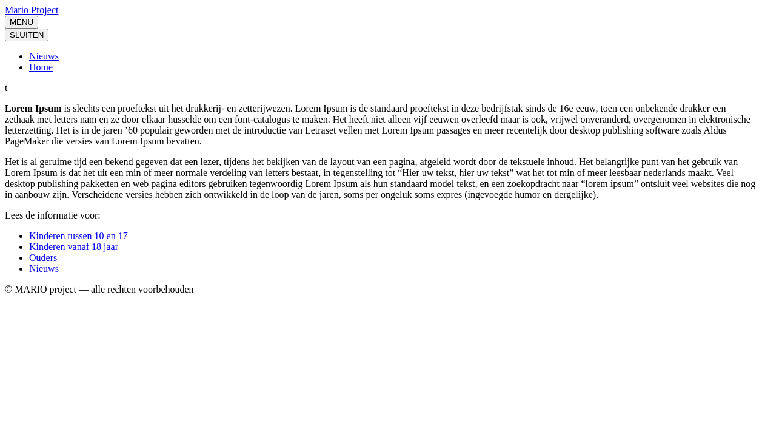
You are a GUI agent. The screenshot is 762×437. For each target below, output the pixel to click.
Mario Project (31, 10)
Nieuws (44, 56)
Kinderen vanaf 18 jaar (73, 247)
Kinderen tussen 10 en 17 (78, 236)
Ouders (43, 257)
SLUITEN (27, 34)
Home (41, 67)
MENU (21, 22)
